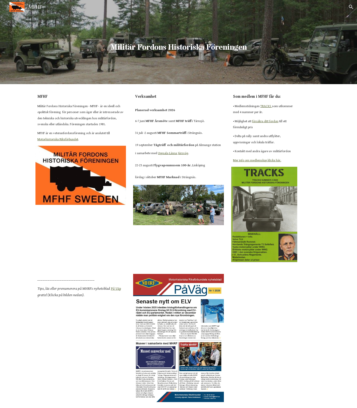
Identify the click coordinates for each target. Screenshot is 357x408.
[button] (351, 7)
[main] (178, 41)
